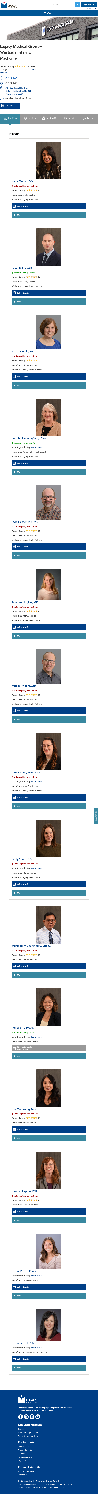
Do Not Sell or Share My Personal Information (50, 1487)
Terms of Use (41, 1481)
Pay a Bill (22, 1460)
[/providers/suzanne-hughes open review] (32, 611)
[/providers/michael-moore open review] (32, 695)
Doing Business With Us (28, 1436)
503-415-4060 (11, 77)
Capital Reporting (24, 1487)
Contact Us (91, 8)
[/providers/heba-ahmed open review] (32, 190)
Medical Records (25, 1457)
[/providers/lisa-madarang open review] (32, 1118)
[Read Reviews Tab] (21, 66)
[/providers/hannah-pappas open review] (32, 1200)
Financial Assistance (26, 1450)
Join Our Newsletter (26, 1471)
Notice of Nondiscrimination (28, 1484)
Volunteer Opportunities (28, 1432)
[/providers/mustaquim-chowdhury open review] (32, 955)
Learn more (36, 447)
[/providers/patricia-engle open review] (32, 360)
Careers (21, 1429)
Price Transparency (48, 1484)
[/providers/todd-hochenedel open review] (32, 531)
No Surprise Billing (64, 1484)
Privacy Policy (52, 1481)
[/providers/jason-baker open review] (32, 277)
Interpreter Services (26, 1453)
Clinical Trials (23, 1446)
